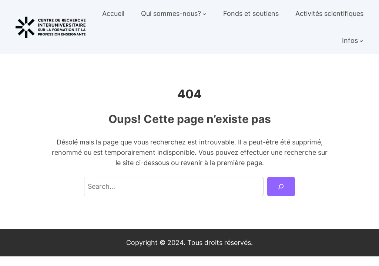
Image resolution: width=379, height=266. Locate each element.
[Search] (281, 186)
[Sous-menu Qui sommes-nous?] (204, 14)
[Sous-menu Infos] (361, 41)
